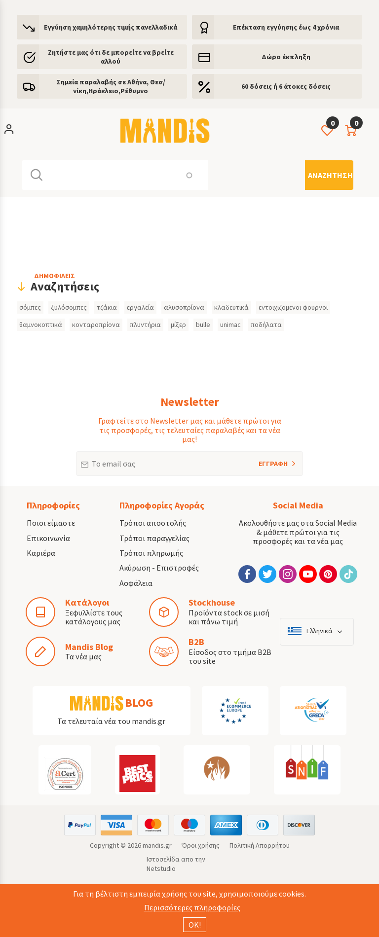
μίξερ (178, 324)
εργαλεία (140, 307)
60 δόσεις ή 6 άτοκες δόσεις (286, 86)
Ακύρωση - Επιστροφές (159, 568)
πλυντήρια (145, 324)
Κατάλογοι (87, 602)
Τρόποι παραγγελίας (154, 538)
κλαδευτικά (231, 307)
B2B (196, 642)
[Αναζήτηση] (329, 175)
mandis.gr (157, 845)
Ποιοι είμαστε (51, 523)
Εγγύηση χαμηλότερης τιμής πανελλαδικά (110, 27)
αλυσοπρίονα (184, 307)
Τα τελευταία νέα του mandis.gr (111, 721)
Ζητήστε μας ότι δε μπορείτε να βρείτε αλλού (111, 57)
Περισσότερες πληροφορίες (192, 907)
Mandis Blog (89, 646)
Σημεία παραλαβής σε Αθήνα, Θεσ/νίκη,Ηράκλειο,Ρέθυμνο (110, 86)
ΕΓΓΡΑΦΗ (260, 459)
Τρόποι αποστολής (152, 523)
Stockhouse (212, 602)
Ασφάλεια (135, 583)
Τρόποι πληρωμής (151, 553)
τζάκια (107, 307)
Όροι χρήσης (201, 845)
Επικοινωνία (48, 538)
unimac (230, 324)
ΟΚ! (195, 925)
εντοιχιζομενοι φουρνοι (293, 307)
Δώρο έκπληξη (286, 56)
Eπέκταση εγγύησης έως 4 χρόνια (286, 27)
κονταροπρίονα (96, 324)
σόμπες (30, 307)
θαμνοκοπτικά (40, 324)
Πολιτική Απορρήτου (259, 845)
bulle (203, 324)
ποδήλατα (266, 324)
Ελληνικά (319, 631)
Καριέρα (41, 553)
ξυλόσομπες (69, 307)
